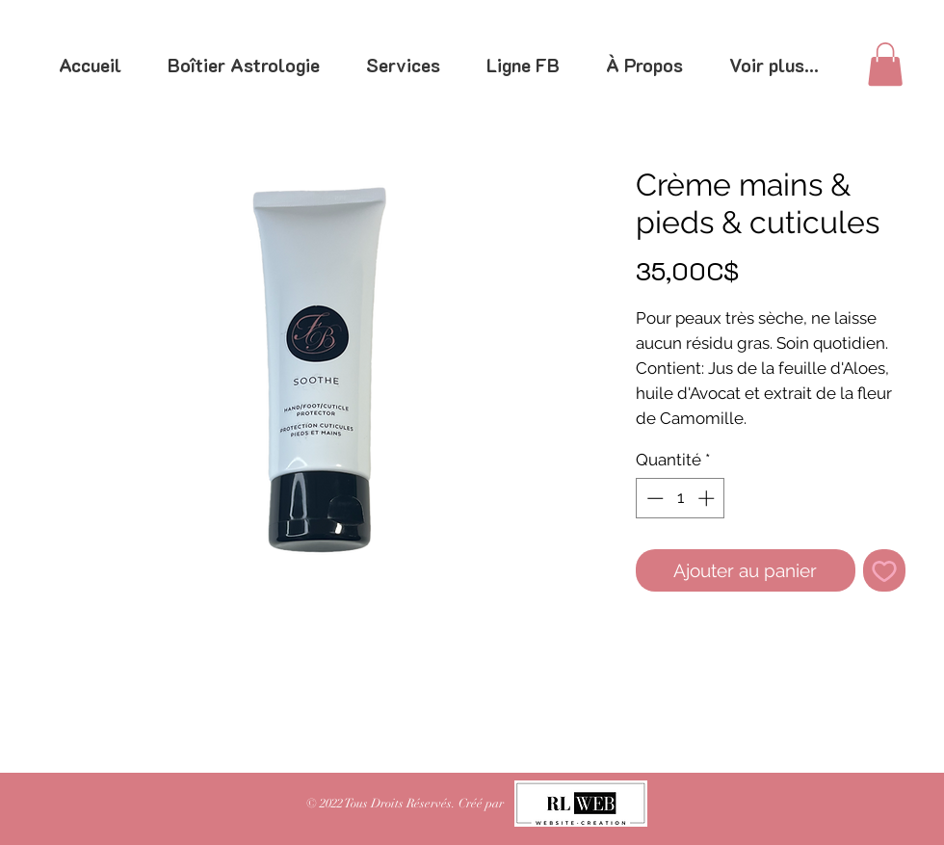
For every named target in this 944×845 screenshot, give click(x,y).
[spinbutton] (681, 498)
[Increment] (708, 498)
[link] (885, 64)
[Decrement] (653, 498)
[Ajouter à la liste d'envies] (884, 571)
